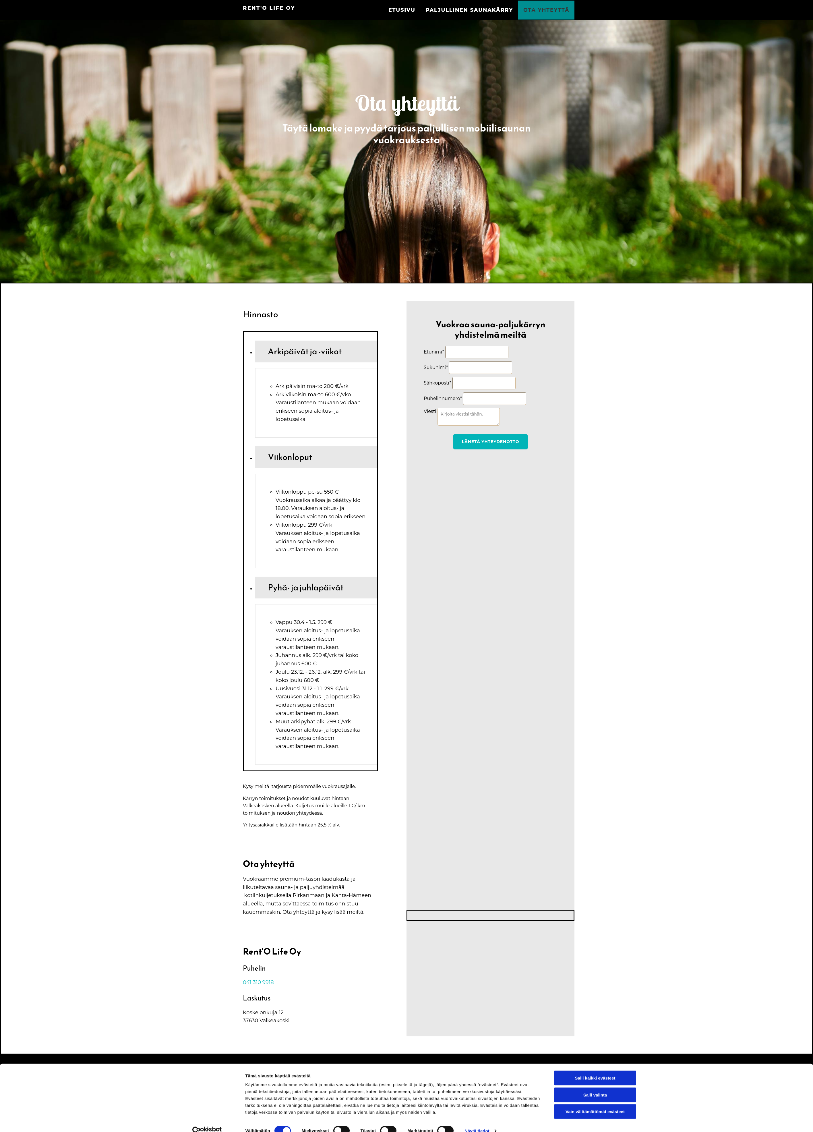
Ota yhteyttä (547, 9)
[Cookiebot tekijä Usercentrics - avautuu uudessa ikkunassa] (207, 1120)
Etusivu (412, 9)
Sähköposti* (437, 382)
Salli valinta (595, 1084)
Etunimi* (434, 350)
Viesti (430, 410)
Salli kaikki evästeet (595, 1067)
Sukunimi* (436, 366)
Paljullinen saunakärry (475, 9)
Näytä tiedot (476, 1120)
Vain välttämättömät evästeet (595, 1101)
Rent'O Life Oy (269, 8)
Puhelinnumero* (443, 397)
